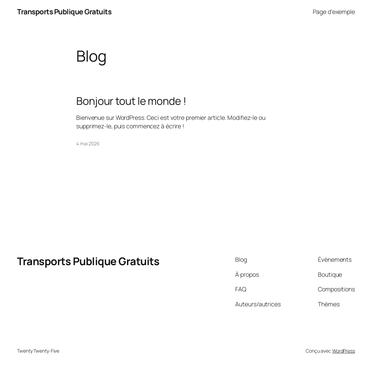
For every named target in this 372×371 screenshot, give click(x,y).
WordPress (343, 351)
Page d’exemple (334, 11)
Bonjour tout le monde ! (131, 101)
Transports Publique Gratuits (64, 11)
